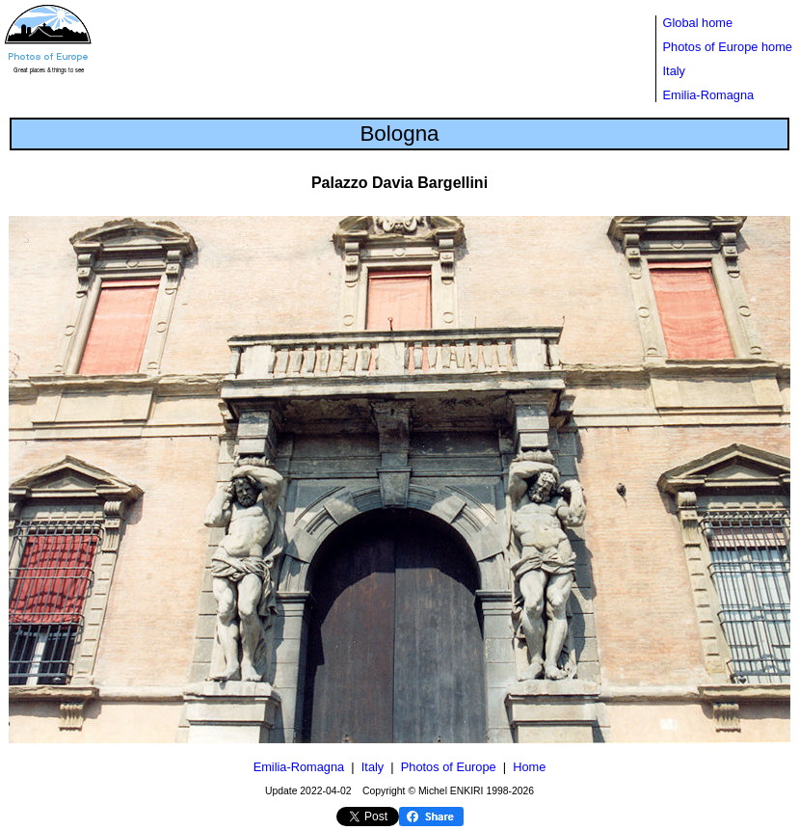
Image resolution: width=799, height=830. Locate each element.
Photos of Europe (448, 767)
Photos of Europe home (727, 47)
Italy (674, 71)
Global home (698, 22)
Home (529, 767)
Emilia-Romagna (709, 95)
